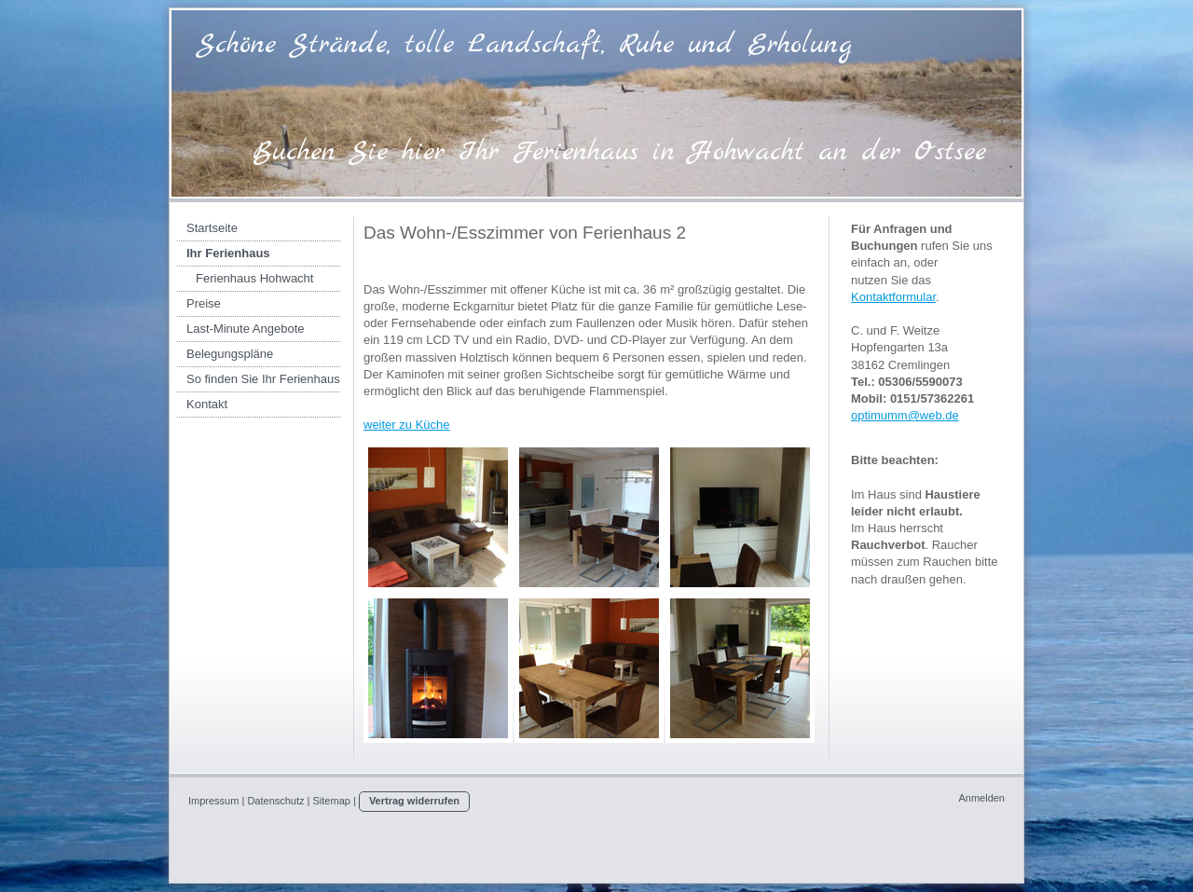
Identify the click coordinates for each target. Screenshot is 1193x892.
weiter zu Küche (406, 425)
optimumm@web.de (905, 415)
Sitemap (331, 800)
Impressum (213, 800)
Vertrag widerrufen (414, 800)
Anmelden (981, 797)
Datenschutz (275, 800)
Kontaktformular (893, 297)
